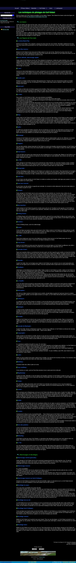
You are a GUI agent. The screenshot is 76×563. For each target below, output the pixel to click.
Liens (50, 8)
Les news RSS (32, 562)
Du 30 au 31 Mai (3, 20)
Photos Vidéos (25, 8)
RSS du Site (5, 29)
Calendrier (34, 8)
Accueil (17, 8)
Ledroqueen (59, 8)
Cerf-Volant (42, 8)
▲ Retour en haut (57, 562)
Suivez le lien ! (42, 557)
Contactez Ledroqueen (68, 562)
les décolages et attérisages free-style (37, 16)
